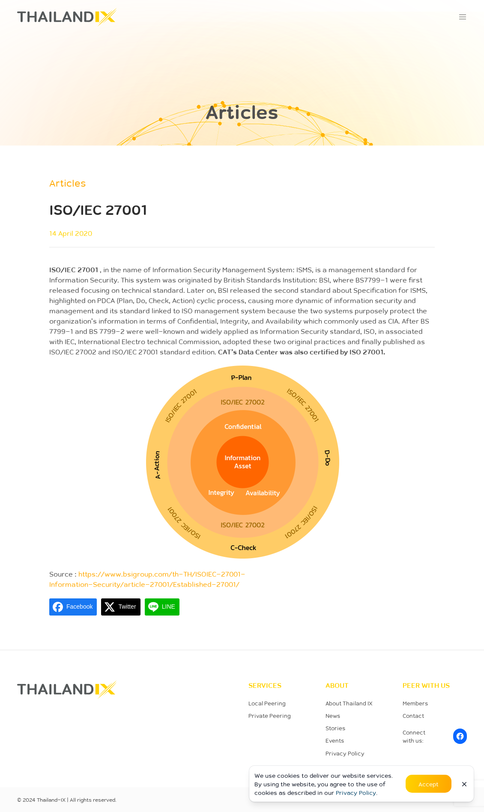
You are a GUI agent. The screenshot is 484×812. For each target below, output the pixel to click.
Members (415, 703)
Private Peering (269, 715)
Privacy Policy (345, 753)
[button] (462, 17)
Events (335, 740)
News (333, 715)
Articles (67, 182)
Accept (428, 783)
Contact (413, 715)
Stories (335, 727)
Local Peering (267, 703)
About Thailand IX (349, 703)
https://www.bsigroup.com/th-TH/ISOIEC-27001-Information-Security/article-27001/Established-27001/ (147, 578)
